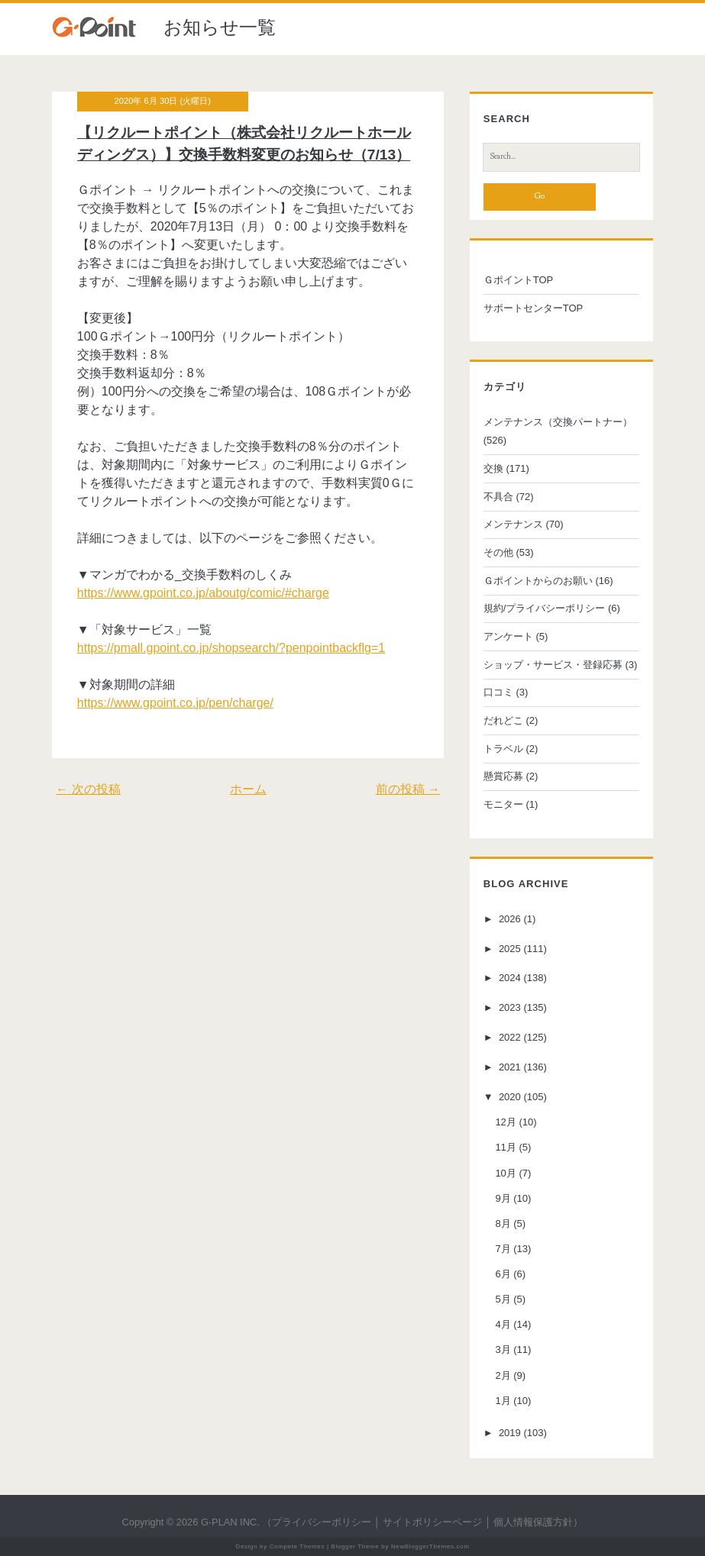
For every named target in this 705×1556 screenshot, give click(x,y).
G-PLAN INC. (230, 1522)
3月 (502, 1349)
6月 (502, 1274)
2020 (510, 1096)
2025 (510, 948)
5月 (502, 1299)
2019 (510, 1432)
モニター (503, 804)
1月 (502, 1400)
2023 (510, 1007)
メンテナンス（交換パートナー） (557, 422)
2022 (510, 1037)
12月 (505, 1122)
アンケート (508, 636)
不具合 (498, 496)
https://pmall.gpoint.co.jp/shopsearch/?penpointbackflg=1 (231, 647)
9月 (502, 1198)
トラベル (503, 748)
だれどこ (503, 720)
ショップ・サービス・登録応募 (553, 664)
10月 (505, 1173)
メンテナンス (513, 524)
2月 (502, 1375)
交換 (493, 468)
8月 (502, 1223)
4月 (502, 1324)
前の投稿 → (408, 789)
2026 (510, 919)
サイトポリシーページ (432, 1522)
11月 (505, 1147)
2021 (510, 1067)
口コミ (498, 692)
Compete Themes (297, 1546)
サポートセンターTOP (533, 308)
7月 (502, 1248)
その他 (498, 552)
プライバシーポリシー (321, 1522)
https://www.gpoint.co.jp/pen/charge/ (175, 702)
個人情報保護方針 (533, 1522)
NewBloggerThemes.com (430, 1546)
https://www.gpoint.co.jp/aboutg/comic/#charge (203, 592)
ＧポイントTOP (518, 280)
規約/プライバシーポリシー (544, 608)
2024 (510, 978)
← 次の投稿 (88, 789)
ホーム (248, 789)
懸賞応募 (503, 776)
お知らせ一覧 (219, 27)
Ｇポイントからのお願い (538, 580)
